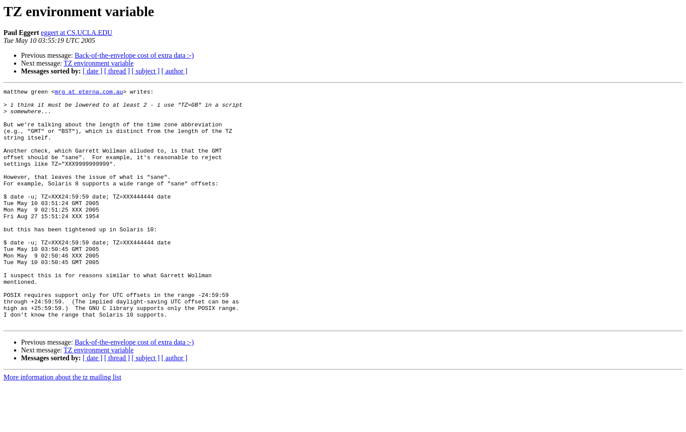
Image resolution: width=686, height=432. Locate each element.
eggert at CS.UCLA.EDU (76, 32)
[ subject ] (146, 71)
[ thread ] (117, 71)
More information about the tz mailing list (62, 424)
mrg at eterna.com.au (89, 93)
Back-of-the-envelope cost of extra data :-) (134, 55)
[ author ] (174, 71)
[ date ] (92, 71)
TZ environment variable (98, 63)
